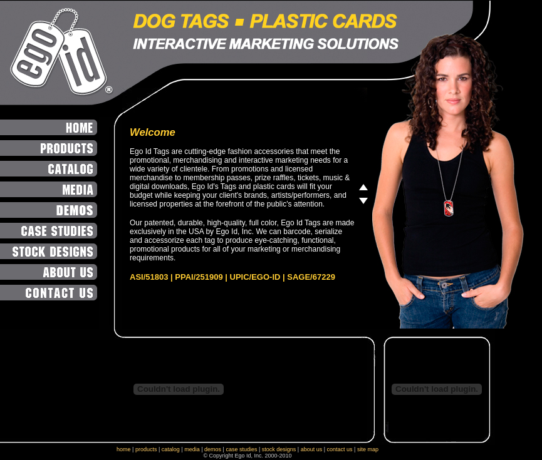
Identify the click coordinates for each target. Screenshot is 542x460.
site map (367, 449)
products (146, 449)
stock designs (279, 449)
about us (312, 449)
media (192, 449)
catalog (171, 449)
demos (212, 449)
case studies (241, 449)
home (124, 449)
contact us (340, 449)
